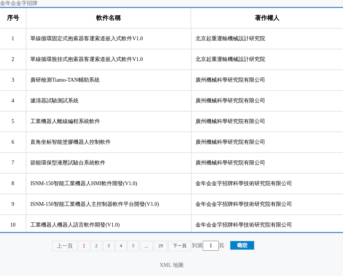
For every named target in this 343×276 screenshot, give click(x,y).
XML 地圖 (171, 265)
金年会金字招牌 (19, 3)
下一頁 (180, 245)
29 (160, 245)
